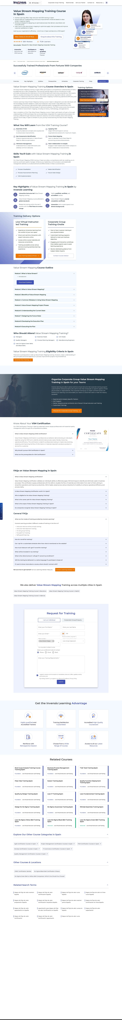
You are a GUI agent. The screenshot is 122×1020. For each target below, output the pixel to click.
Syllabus (40, 81)
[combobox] (48, 642)
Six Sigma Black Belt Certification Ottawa (47, 871)
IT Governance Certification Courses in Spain (57, 849)
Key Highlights (28, 81)
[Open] (58, 642)
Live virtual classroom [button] (69, 641)
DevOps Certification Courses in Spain (27, 849)
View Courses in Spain (21, 61)
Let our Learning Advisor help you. (33, 569)
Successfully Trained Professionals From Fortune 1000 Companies (47, 66)
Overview (16, 81)
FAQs (90, 81)
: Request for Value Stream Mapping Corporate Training (34, 45)
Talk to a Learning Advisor (1, 511)
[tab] (49, 620)
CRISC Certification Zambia (23, 871)
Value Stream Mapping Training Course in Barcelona (30, 591)
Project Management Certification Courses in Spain (58, 844)
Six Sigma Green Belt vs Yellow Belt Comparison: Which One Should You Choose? (40, 876)
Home (14, 61)
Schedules (65, 81)
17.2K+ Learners (45, 41)
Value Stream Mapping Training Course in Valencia (29, 595)
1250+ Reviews (27, 41)
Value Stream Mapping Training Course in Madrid (64, 591)
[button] (25, 37)
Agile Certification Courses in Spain (26, 844)
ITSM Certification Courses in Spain (89, 844)
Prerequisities (52, 81)
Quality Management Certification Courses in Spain (36, 61)
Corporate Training (78, 81)
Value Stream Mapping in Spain (53, 61)
